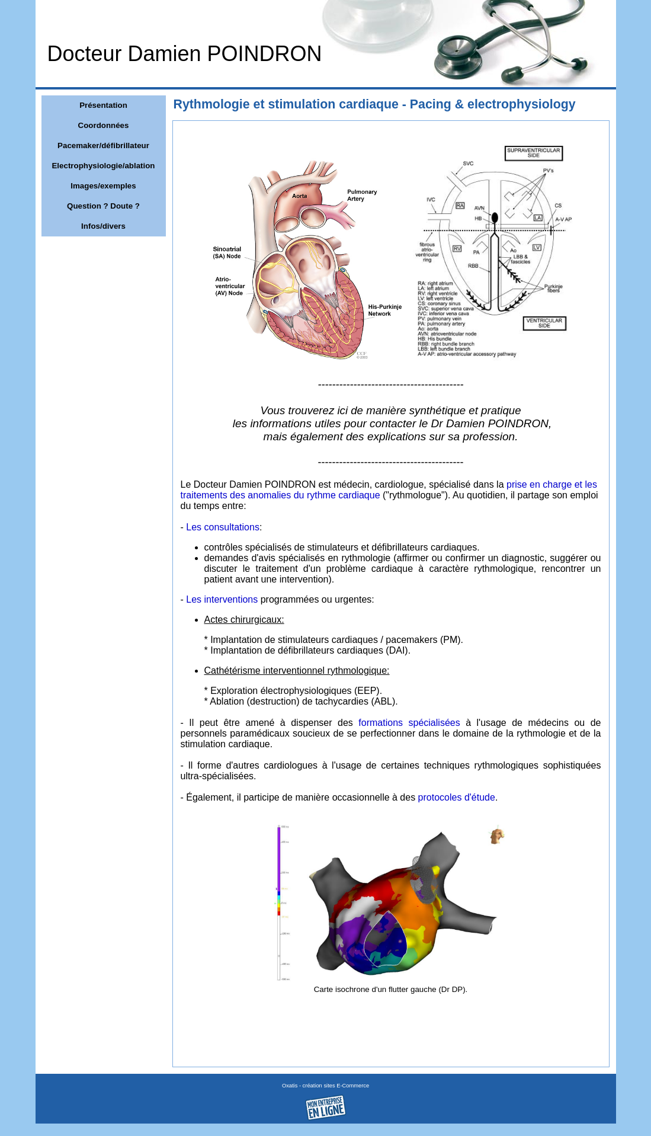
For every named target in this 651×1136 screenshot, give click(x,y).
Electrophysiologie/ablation (103, 165)
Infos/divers (103, 226)
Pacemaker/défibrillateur (103, 145)
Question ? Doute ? (103, 205)
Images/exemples (103, 185)
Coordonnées (103, 125)
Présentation (103, 105)
